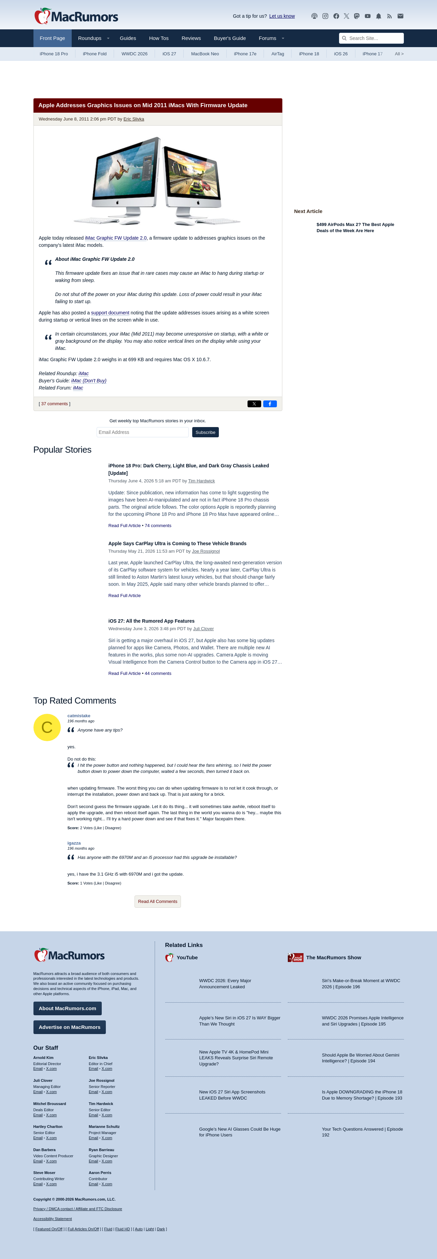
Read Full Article (125, 525)
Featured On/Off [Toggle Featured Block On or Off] (49, 1229)
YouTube (187, 954)
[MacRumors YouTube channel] (367, 16)
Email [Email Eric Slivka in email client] (93, 1065)
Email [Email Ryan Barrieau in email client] (93, 1158)
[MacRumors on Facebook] (336, 16)
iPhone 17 (373, 53)
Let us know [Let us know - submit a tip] (282, 16)
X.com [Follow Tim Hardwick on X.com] (107, 1111)
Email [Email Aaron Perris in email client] (93, 1181)
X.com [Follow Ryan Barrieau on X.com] (107, 1158)
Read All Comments (158, 901)
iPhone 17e (245, 53)
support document (110, 312)
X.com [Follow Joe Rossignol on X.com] (107, 1088)
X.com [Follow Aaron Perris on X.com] (107, 1181)
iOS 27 (169, 53)
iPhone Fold (95, 53)
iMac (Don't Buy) (89, 380)
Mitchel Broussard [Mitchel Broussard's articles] (49, 1100)
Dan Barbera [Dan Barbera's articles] (44, 1146)
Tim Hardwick (201, 480)
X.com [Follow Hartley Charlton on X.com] (51, 1135)
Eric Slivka (134, 119)
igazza (74, 843)
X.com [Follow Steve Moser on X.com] (51, 1181)
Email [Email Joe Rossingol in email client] (93, 1088)
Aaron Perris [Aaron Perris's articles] (100, 1170)
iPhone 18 (309, 53)
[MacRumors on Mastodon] (356, 16)
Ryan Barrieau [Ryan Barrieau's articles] (101, 1146)
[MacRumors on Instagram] (325, 16)
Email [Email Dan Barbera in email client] (38, 1158)
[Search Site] (371, 38)
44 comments (158, 673)
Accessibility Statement (52, 1219)
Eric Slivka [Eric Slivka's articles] (98, 1054)
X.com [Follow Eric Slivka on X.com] (107, 1065)
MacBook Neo (205, 53)
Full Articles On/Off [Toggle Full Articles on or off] (83, 1229)
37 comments (54, 403)
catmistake (79, 715)
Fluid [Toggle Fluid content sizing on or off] (108, 1229)
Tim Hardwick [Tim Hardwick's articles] (101, 1100)
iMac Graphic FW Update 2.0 (116, 238)
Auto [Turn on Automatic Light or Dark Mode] (139, 1229)
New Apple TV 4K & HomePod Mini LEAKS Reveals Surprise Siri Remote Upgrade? (236, 1054)
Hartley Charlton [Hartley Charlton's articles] (48, 1123)
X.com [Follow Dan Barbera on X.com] (51, 1158)
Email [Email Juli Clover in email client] (38, 1088)
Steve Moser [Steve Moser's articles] (44, 1170)
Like (98, 828)
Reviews (191, 38)
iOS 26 (341, 53)
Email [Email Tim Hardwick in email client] (93, 1111)
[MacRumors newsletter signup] (400, 16)
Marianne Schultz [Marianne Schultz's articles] (104, 1123)
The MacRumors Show (333, 954)
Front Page (52, 38)
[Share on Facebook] (270, 403)
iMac (84, 373)
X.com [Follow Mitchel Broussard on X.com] (51, 1111)
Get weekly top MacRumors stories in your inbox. (158, 420)
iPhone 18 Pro (54, 53)
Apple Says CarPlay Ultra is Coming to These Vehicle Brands (192, 543)
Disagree (112, 828)
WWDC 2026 (134, 53)
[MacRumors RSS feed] (389, 16)
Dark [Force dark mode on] (161, 1229)
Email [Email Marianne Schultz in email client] (93, 1135)
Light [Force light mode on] (150, 1229)
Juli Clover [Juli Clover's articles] (43, 1077)
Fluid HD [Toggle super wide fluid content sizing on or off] (122, 1229)
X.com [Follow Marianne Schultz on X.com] (107, 1135)
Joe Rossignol (206, 551)
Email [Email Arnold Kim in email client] (38, 1065)
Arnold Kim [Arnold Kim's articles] (43, 1054)
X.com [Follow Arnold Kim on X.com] (51, 1065)
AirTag (277, 53)
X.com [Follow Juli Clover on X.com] (51, 1088)
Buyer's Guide (230, 38)
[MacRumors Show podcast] (314, 16)
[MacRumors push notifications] (378, 16)
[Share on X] (254, 403)
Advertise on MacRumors (70, 1024)
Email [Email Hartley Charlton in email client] (38, 1135)
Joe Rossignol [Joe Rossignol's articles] (101, 1077)
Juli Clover (203, 628)
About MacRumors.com (67, 1005)
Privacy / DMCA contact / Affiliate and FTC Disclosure (77, 1209)
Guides (128, 38)
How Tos (159, 38)
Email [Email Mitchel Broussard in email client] (38, 1111)
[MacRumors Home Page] (76, 16)
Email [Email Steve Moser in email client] (38, 1181)
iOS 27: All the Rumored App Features (161, 621)
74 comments (158, 525)
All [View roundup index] (399, 53)
